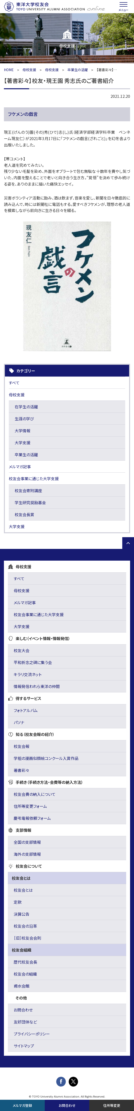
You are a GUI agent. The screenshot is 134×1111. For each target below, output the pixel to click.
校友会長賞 (24, 514)
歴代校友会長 (25, 962)
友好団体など (25, 1022)
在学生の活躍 (26, 407)
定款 (18, 902)
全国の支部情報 (27, 842)
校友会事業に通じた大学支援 (34, 478)
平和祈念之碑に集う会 (33, 662)
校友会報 (21, 746)
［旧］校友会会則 (27, 938)
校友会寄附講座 (28, 490)
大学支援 (22, 442)
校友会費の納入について (35, 794)
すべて (14, 383)
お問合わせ (23, 1010)
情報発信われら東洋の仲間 (37, 686)
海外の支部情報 (27, 854)
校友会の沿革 (25, 926)
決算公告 (21, 914)
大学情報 (22, 430)
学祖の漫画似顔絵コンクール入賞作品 (46, 758)
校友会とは (23, 890)
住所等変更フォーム (30, 806)
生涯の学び (24, 419)
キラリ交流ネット (28, 674)
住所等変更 (111, 1105)
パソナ (19, 722)
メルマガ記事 (20, 466)
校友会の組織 (25, 974)
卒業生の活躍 (77, 69)
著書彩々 (21, 770)
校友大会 (21, 650)
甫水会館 (21, 986)
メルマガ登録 (22, 1105)
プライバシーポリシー (32, 1034)
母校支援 (29, 69)
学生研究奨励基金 (30, 502)
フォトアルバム (26, 710)
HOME (9, 69)
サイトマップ (24, 1046)
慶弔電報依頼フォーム (32, 818)
